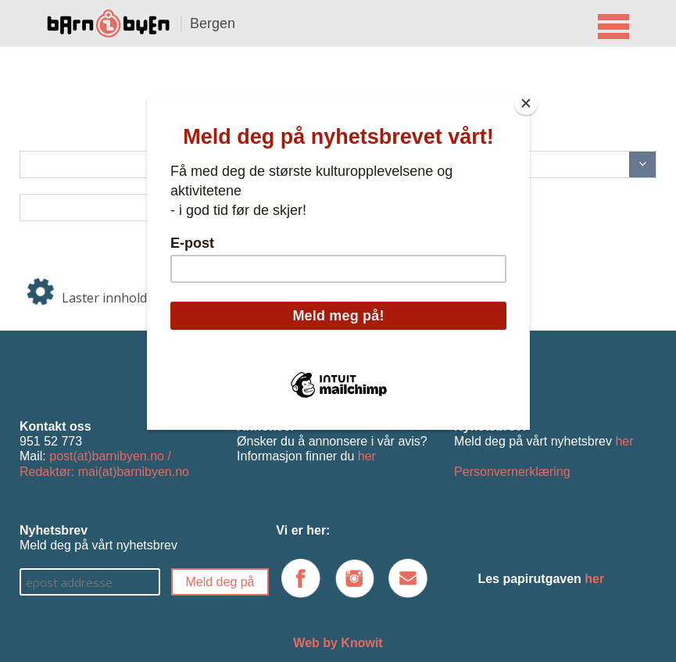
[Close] (526, 103)
